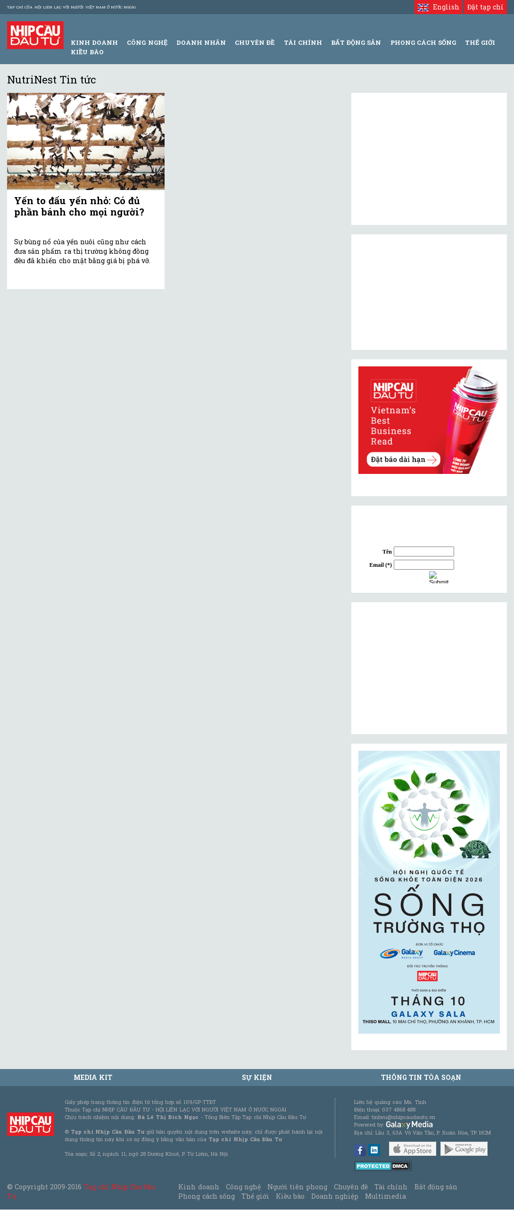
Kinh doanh (198, 1186)
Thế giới (480, 42)
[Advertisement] (429, 668)
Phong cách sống (206, 1196)
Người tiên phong (297, 1186)
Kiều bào (87, 52)
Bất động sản (356, 42)
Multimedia (385, 1196)
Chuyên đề (254, 42)
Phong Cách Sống (423, 42)
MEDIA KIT (93, 1077)
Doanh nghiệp (334, 1196)
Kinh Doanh (94, 42)
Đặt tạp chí (485, 6)
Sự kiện (257, 1077)
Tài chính (390, 1186)
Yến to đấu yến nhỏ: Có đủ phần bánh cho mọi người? (79, 206)
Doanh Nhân (201, 42)
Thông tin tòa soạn (421, 1077)
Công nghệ (243, 1186)
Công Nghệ (147, 42)
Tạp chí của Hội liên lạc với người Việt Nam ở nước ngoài (71, 7)
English (438, 6)
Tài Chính (303, 42)
